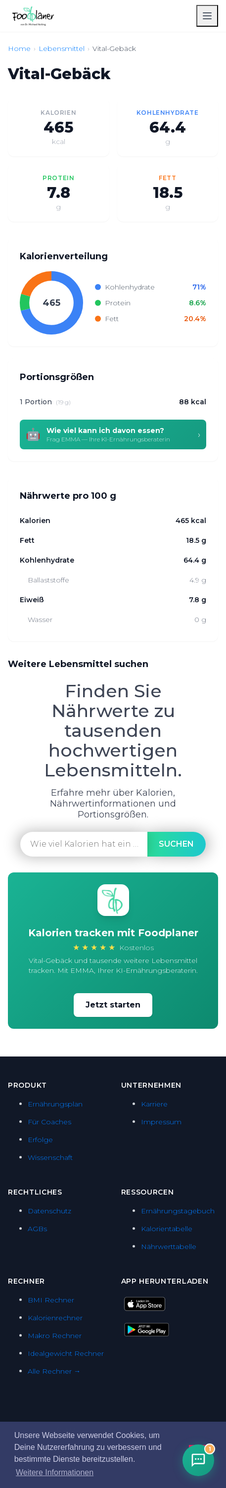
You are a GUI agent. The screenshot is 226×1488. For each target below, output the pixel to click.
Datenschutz (49, 1210)
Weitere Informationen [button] (54, 1472)
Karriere (154, 1104)
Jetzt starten (113, 1004)
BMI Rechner (51, 1300)
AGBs (37, 1228)
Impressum (161, 1121)
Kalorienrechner (55, 1317)
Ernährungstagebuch (178, 1210)
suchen (176, 844)
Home (19, 48)
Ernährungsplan (55, 1104)
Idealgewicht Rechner (66, 1353)
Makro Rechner (55, 1335)
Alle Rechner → (54, 1371)
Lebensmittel (62, 48)
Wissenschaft (50, 1157)
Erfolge (40, 1139)
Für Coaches (49, 1121)
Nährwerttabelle (168, 1246)
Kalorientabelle (166, 1228)
